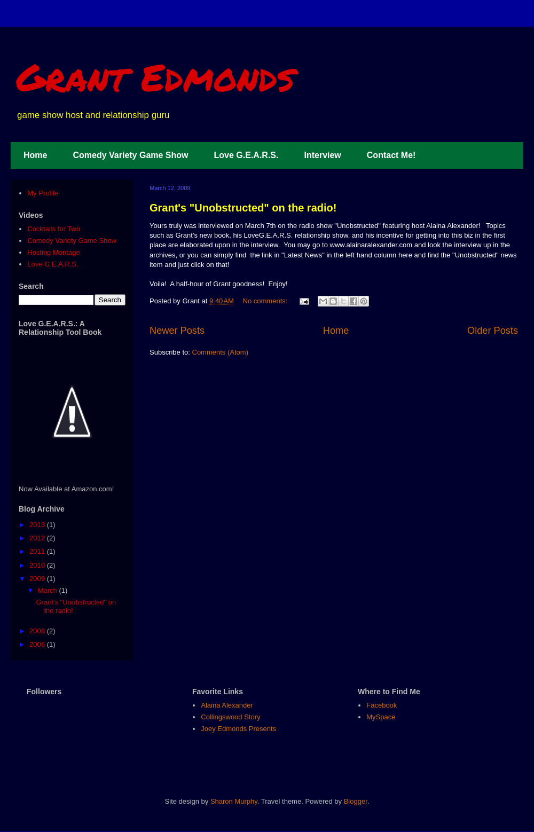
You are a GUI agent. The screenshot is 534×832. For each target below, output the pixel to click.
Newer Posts (177, 330)
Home (35, 155)
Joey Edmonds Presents (238, 729)
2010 (38, 565)
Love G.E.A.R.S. (246, 155)
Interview (322, 155)
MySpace (380, 717)
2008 (38, 631)
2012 (38, 538)
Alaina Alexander (227, 705)
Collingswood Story (230, 717)
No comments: (266, 301)
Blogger (355, 801)
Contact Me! (391, 155)
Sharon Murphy (233, 801)
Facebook (381, 705)
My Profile (42, 193)
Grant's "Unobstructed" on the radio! (243, 208)
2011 (38, 551)
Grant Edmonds (155, 76)
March (48, 590)
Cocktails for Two (53, 229)
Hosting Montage (53, 252)
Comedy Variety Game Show (130, 155)
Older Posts (492, 330)
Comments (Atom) (220, 352)
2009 (38, 579)
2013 (38, 525)
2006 (38, 644)
